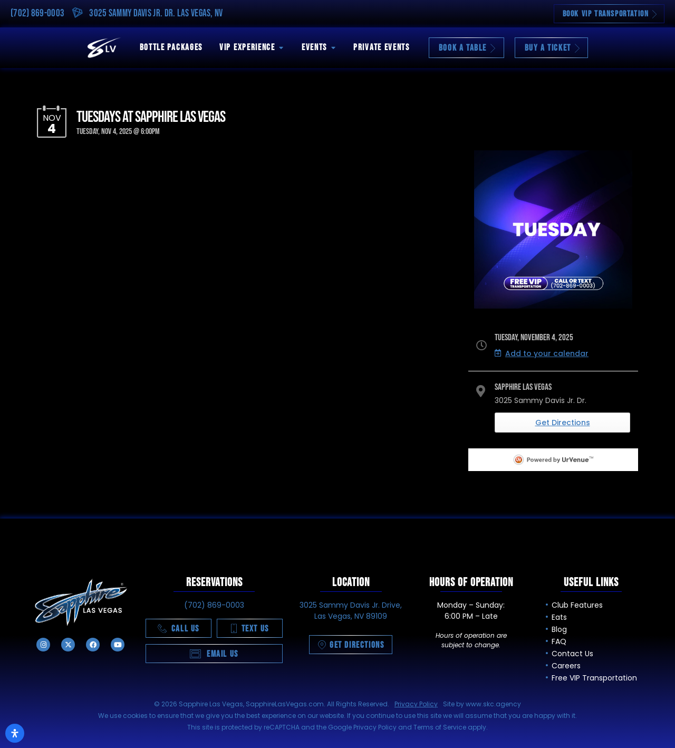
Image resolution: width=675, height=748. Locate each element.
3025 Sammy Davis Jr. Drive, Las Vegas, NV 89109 (351, 610)
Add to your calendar (542, 353)
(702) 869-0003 (37, 13)
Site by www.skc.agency (482, 703)
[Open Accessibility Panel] (14, 733)
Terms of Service (439, 727)
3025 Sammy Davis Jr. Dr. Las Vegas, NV (156, 13)
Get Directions (562, 422)
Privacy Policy (416, 703)
